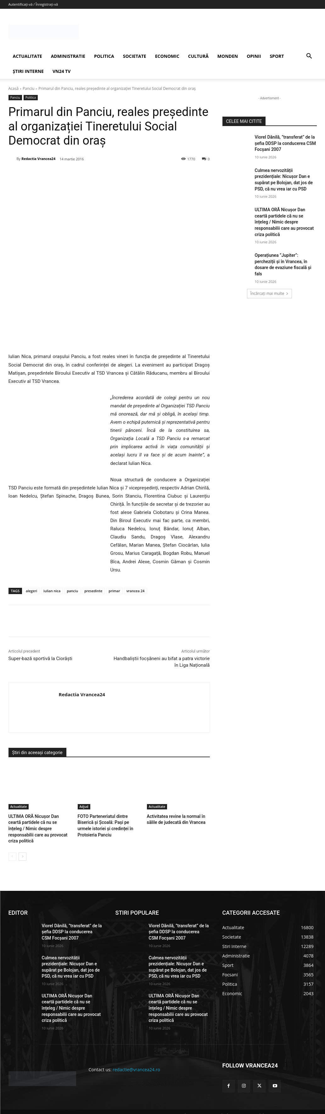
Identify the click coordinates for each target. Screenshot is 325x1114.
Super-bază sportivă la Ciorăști (40, 658)
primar (114, 590)
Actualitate (18, 806)
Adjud (84, 806)
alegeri (31, 590)
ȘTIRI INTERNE (28, 71)
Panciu (28, 88)
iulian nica (51, 590)
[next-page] (22, 849)
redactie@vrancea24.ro (136, 1062)
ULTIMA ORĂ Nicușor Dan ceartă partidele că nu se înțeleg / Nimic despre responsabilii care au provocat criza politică (284, 222)
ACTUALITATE (27, 56)
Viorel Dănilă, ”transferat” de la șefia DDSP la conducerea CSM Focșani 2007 (285, 143)
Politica (31, 97)
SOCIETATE (134, 56)
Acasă (13, 88)
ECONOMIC (167, 56)
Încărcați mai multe (269, 293)
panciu (72, 590)
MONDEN (227, 56)
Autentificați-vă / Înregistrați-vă (33, 4)
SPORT (277, 56)
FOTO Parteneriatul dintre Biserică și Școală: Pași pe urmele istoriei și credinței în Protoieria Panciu (109, 822)
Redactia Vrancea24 (38, 158)
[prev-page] (12, 849)
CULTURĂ (198, 56)
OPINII (254, 56)
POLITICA (104, 56)
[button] (309, 57)
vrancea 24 (135, 590)
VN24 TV (61, 71)
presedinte (93, 590)
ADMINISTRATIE (68, 56)
